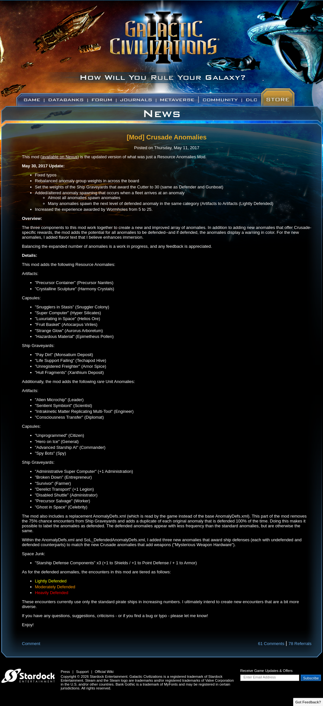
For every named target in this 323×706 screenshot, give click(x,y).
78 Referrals (300, 643)
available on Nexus (60, 156)
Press (65, 672)
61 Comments (271, 643)
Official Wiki (104, 672)
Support (82, 672)
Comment (31, 643)
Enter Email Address (259, 677)
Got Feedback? (308, 702)
